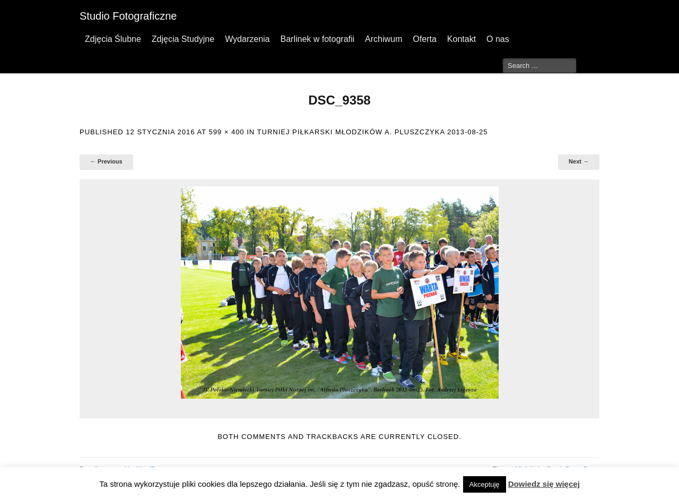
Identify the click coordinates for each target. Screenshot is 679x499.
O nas (497, 39)
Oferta (424, 39)
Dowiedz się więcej (544, 483)
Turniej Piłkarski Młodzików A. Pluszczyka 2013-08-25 (372, 132)
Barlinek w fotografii (317, 39)
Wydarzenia (247, 39)
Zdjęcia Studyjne (183, 39)
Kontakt (461, 39)
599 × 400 (226, 132)
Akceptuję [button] (484, 484)
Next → (579, 161)
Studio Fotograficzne (128, 16)
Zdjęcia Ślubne (113, 39)
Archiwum (383, 39)
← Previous (106, 161)
